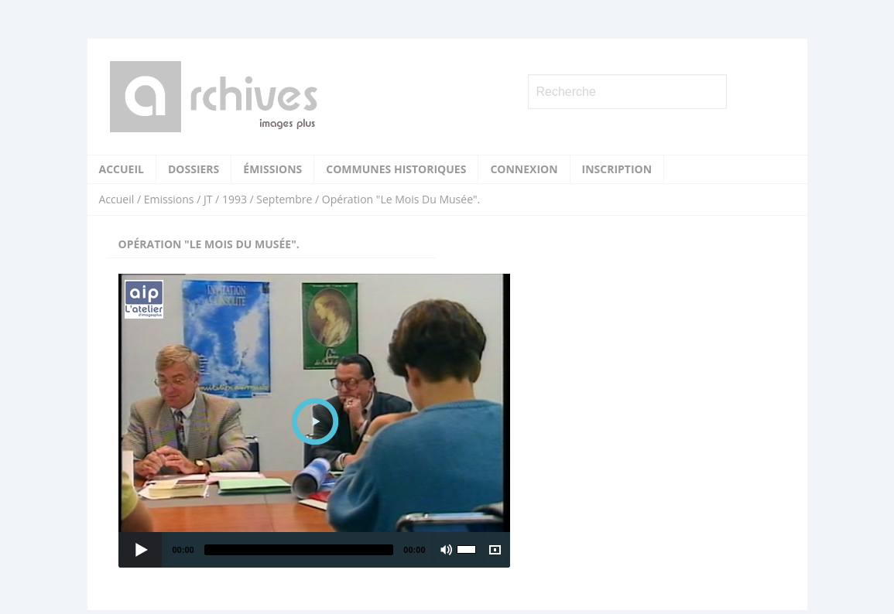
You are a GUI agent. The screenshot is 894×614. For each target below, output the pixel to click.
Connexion (523, 169)
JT (208, 199)
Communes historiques (396, 169)
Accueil (121, 169)
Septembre (284, 199)
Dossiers (193, 169)
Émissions (272, 169)
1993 (234, 199)
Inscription (617, 169)
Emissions (169, 199)
